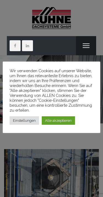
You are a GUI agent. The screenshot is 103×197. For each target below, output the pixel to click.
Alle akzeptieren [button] (58, 120)
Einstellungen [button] (24, 120)
